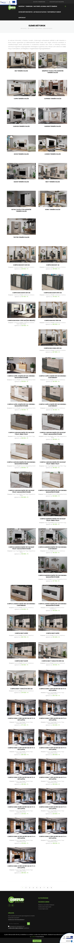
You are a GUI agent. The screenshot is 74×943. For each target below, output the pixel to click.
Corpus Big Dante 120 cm (21, 293)
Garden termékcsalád (52, 126)
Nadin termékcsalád (21, 182)
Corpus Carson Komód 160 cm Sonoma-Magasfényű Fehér (52, 491)
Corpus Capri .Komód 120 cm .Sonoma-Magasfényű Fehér (21, 377)
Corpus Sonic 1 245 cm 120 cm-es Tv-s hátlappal (52, 689)
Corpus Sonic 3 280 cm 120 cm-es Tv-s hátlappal (52, 719)
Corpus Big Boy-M (52, 265)
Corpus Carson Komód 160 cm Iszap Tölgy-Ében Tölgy (53, 463)
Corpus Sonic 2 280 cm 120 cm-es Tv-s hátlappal (21, 719)
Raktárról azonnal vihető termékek (45, 6)
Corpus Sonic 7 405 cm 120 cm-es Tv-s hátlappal (52, 778)
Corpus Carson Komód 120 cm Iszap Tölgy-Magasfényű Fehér (53, 433)
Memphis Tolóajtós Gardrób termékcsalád (52, 71)
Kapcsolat (22, 17)
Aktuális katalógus (40, 12)
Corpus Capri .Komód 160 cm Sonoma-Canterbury (52, 405)
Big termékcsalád (21, 71)
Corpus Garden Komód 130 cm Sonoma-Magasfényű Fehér (52, 576)
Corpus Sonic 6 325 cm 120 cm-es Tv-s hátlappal (21, 778)
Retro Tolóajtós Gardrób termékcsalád (21, 210)
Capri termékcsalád (21, 99)
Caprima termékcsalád (52, 99)
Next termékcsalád (52, 182)
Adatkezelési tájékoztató (44, 907)
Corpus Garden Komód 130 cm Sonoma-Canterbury (52, 548)
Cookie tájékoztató (43, 909)
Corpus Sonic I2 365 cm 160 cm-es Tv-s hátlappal (21, 867)
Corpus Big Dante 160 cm (53, 293)
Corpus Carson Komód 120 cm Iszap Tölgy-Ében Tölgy (21, 433)
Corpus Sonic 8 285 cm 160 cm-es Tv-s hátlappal (21, 808)
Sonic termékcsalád (52, 209)
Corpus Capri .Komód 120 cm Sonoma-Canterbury (52, 377)
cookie (33, 936)
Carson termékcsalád (21, 126)
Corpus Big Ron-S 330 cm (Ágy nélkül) (21, 320)
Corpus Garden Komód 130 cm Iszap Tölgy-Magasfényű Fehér (21, 548)
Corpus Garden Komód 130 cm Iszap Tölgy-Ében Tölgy (52, 519)
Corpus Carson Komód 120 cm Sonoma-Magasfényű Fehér (21, 463)
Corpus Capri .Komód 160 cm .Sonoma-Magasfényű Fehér (21, 405)
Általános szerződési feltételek (46, 905)
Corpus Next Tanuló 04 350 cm (21, 689)
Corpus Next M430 (21, 661)
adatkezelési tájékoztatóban (15, 928)
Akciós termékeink (39, 2)
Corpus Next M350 (21, 633)
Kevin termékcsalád (21, 154)
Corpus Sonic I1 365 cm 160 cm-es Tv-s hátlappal (52, 837)
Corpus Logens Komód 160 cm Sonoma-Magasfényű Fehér (52, 604)
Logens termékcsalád (53, 154)
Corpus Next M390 (52, 633)
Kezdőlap (22, 6)
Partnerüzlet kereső (54, 12)
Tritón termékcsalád (21, 237)
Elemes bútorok (48, 28)
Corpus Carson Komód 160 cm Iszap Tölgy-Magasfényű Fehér (21, 491)
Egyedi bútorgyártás (26, 12)
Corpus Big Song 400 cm (52, 348)
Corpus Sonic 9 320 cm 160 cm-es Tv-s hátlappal (52, 808)
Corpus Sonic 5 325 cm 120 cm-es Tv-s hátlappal (52, 748)
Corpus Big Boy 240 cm (21, 265)
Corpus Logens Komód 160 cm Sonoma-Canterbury (21, 604)
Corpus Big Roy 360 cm (52, 320)
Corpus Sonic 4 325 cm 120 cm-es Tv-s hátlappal (21, 748)
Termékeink (29, 6)
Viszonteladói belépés (56, 2)
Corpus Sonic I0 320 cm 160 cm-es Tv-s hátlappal (21, 837)
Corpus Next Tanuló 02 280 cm (53, 661)
